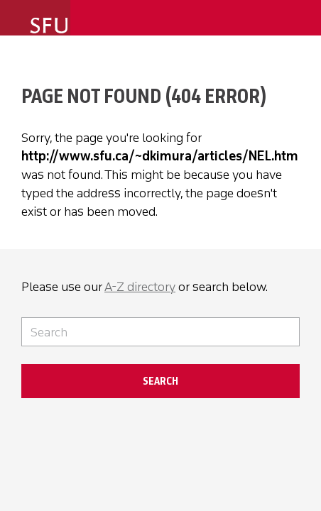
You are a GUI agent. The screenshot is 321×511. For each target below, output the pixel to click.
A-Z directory (139, 287)
